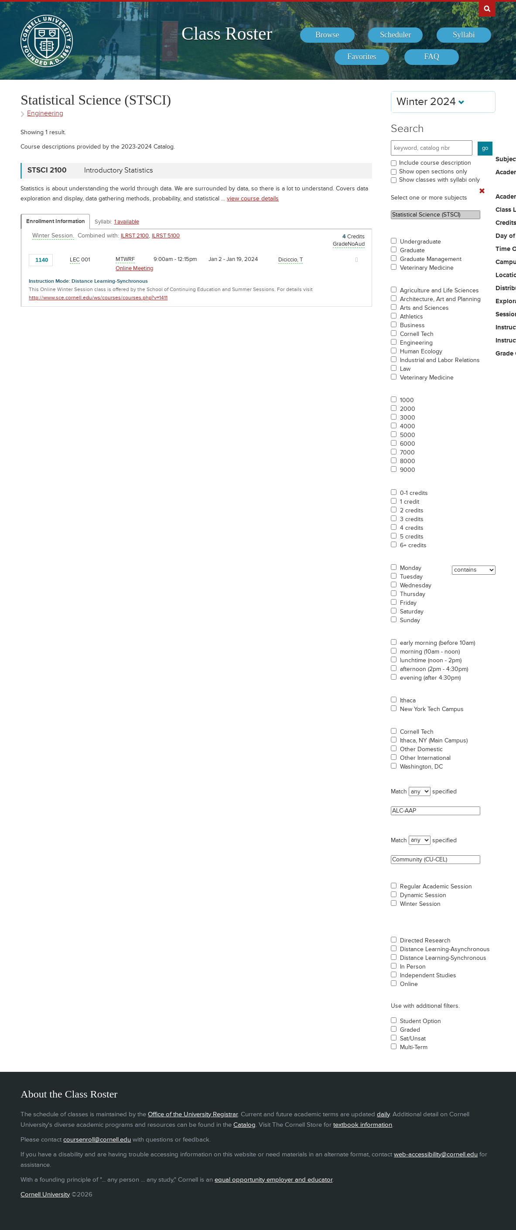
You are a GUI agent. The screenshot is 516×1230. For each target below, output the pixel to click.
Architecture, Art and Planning (440, 299)
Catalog (244, 1125)
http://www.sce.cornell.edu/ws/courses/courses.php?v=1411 (98, 298)
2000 (407, 409)
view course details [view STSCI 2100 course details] (253, 198)
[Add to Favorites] (62, 259)
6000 (407, 444)
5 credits (412, 537)
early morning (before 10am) (437, 643)
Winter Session (420, 904)
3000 (407, 418)
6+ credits (413, 545)
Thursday (412, 594)
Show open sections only (433, 171)
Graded (410, 1030)
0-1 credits (414, 493)
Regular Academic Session (436, 887)
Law (405, 369)
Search (407, 128)
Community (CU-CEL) (435, 860)
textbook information (362, 1125)
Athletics (411, 317)
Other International (425, 758)
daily (383, 1114)
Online (409, 984)
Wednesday (415, 586)
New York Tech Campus (432, 709)
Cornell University (45, 1194)
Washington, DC (421, 767)
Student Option (420, 1021)
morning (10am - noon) (430, 652)
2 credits (412, 511)
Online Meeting (134, 268)
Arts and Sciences (424, 308)
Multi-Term (413, 1047)
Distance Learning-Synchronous (443, 958)
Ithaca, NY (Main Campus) (434, 741)
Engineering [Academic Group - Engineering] (45, 113)
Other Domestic (421, 749)
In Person (413, 967)
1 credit (409, 502)
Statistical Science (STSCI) (435, 215)
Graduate (412, 250)
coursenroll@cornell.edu (97, 1139)
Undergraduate (420, 242)
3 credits (412, 519)
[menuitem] (327, 35)
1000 (407, 400)
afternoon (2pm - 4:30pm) (434, 669)
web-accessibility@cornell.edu (436, 1154)
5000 (407, 435)
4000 (407, 427)
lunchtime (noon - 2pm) (430, 660)
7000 (407, 453)
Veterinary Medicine (427, 268)
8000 (407, 461)
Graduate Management (430, 259)
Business (412, 325)
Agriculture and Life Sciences (439, 291)
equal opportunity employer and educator (273, 1180)
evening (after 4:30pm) (430, 678)
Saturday (412, 612)
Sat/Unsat (413, 1039)
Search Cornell (487, 8)
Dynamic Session (423, 895)
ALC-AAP (435, 811)
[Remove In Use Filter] (482, 191)
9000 (407, 470)
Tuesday (411, 577)
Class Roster (226, 34)
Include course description (435, 162)
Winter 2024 (430, 101)
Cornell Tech (417, 334)
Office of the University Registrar (193, 1114)
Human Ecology (421, 352)
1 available (126, 222)
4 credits (412, 528)
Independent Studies (428, 975)
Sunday (410, 620)
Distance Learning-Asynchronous (445, 949)
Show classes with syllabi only (439, 179)
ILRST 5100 (166, 235)
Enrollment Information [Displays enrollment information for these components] (55, 221)
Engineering (416, 343)
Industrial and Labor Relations (440, 360)
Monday (410, 568)
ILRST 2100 (135, 235)
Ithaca (408, 701)
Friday (408, 603)
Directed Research (425, 941)
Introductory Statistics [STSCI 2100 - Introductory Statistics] (118, 170)
